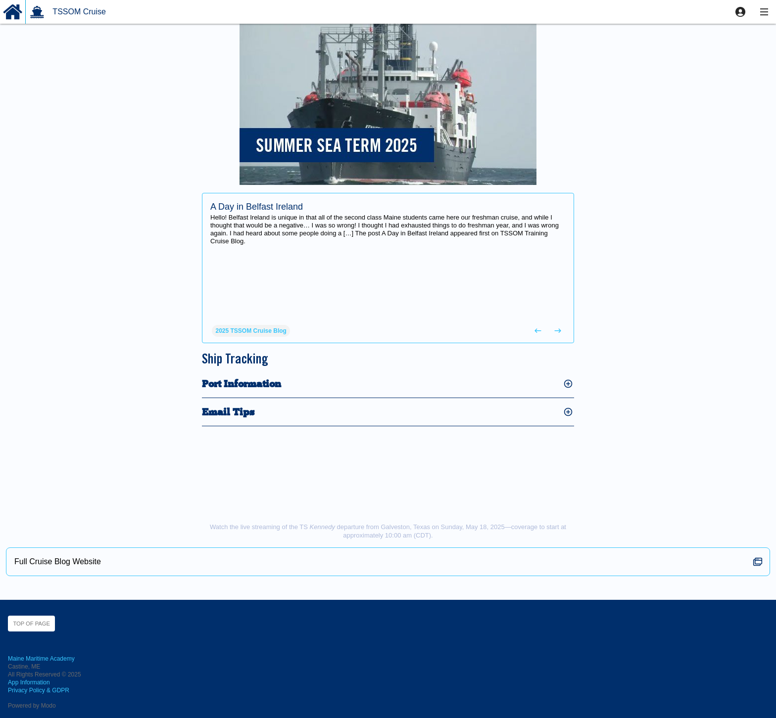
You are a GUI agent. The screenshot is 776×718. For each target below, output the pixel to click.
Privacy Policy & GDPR (38, 690)
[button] (740, 12)
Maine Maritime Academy (41, 658)
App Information (29, 682)
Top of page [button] (31, 624)
